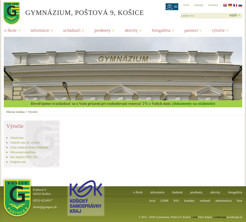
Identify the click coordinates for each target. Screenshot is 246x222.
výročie (218, 30)
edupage (198, 4)
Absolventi (17, 138)
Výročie (33, 112)
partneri (191, 30)
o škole (10, 30)
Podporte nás (18, 162)
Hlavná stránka (15, 112)
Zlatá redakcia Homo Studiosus (29, 147)
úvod (186, 4)
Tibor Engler (205, 216)
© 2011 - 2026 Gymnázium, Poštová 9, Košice (164, 216)
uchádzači (71, 30)
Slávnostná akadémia (23, 152)
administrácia (223, 200)
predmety (102, 30)
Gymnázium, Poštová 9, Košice (84, 12)
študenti (177, 192)
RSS (176, 200)
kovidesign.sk (234, 216)
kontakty (213, 4)
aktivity (131, 30)
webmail (205, 200)
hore (239, 200)
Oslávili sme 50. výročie (25, 142)
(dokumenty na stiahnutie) (193, 103)
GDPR (164, 200)
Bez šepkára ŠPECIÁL (24, 157)
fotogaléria (161, 30)
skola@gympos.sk (45, 207)
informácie (40, 30)
